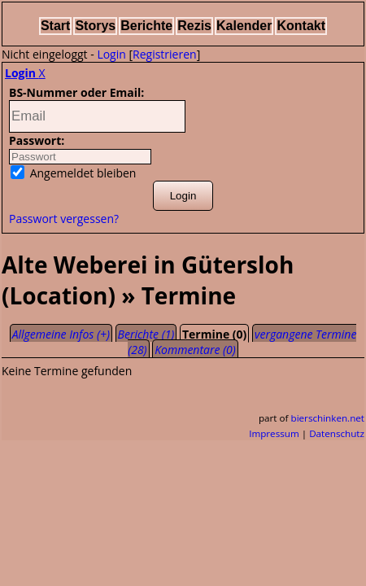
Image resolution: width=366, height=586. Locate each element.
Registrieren (165, 54)
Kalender (244, 26)
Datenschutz (336, 433)
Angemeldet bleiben (73, 173)
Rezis (194, 26)
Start (55, 26)
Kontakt (301, 26)
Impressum (274, 433)
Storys (95, 26)
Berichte (146, 26)
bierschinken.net (328, 418)
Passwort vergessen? (64, 218)
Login (111, 54)
